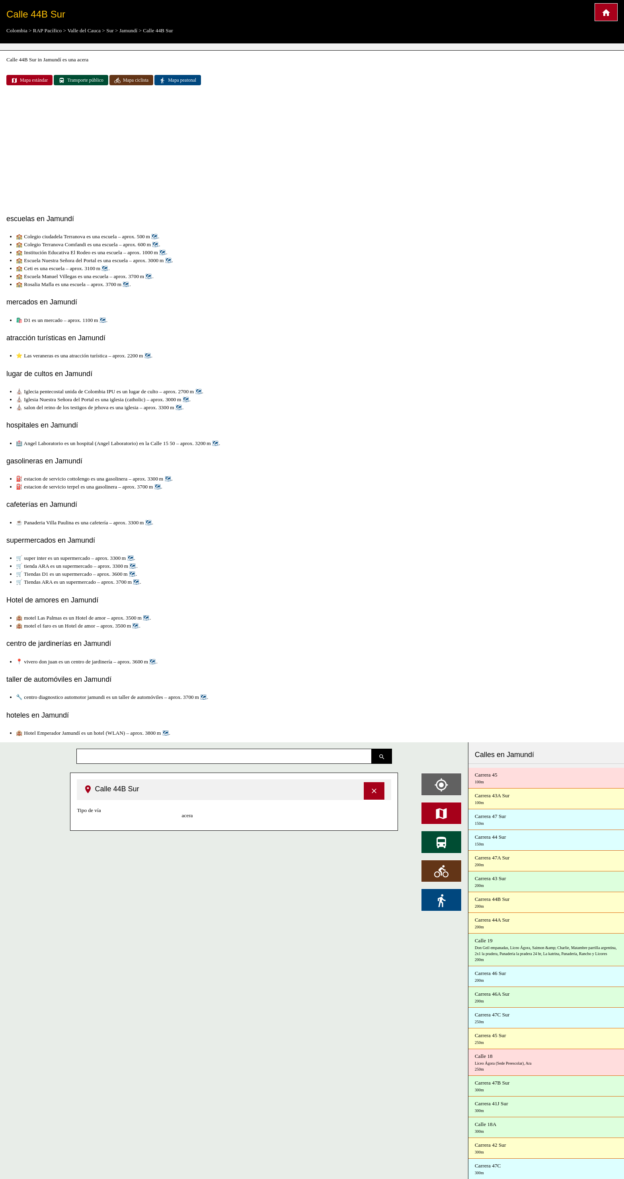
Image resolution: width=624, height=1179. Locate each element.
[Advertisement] (312, 150)
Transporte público (80, 80)
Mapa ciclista (131, 80)
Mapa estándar (29, 80)
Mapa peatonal (177, 80)
